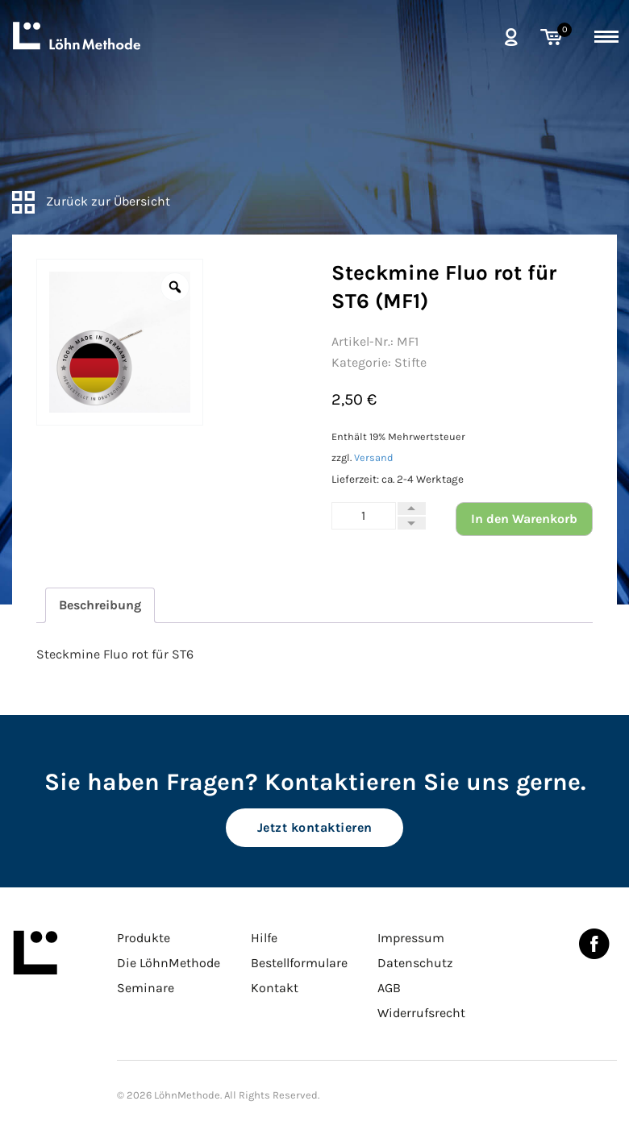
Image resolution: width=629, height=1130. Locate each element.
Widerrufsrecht (421, 1012)
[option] (119, 342)
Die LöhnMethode (168, 962)
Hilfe (264, 937)
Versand (374, 457)
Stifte (410, 362)
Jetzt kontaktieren (315, 827)
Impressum (410, 937)
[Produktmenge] (363, 516)
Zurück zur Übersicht (91, 201)
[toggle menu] (606, 34)
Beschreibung (100, 605)
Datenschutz (415, 962)
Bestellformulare (299, 962)
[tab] (100, 605)
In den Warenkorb (524, 518)
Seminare (145, 987)
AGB (389, 987)
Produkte (143, 937)
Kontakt (274, 987)
